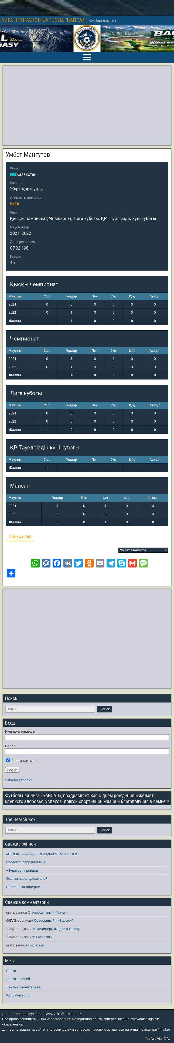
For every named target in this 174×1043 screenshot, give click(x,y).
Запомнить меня (22, 761)
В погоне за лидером (23, 887)
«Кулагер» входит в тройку (58, 929)
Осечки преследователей (26, 879)
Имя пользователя (20, 731)
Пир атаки (44, 937)
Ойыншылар (19, 536)
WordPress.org (17, 995)
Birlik (14, 203)
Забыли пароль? (18, 780)
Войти (11, 971)
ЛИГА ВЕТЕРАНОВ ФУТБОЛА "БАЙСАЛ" (44, 20)
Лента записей (18, 979)
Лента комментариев (23, 987)
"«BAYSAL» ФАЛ (158, 1038)
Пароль (11, 746)
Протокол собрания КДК (25, 862)
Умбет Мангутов (28, 154)
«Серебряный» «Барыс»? (53, 920)
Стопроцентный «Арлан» (48, 912)
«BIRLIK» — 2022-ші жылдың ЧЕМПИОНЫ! (41, 854)
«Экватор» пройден (22, 870)
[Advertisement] (87, 105)
